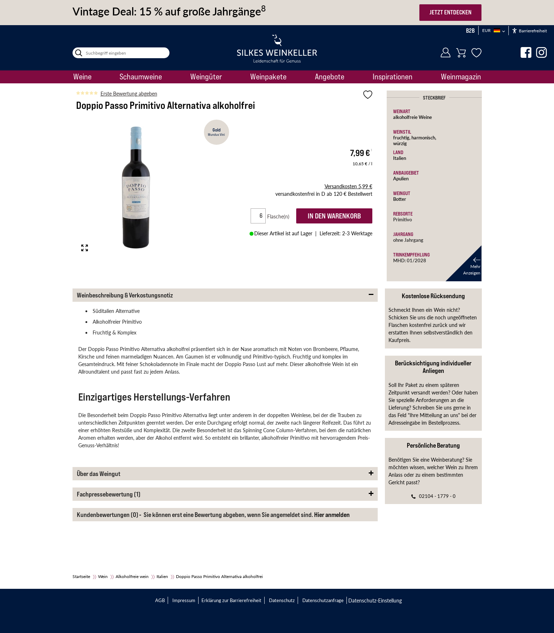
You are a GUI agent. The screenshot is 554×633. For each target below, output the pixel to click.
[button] (463, 263)
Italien (399, 157)
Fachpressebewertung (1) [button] (108, 494)
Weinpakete (268, 76)
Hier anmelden (332, 514)
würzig (400, 143)
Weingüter (206, 76)
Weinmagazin (461, 76)
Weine (82, 76)
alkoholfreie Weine (412, 117)
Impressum (183, 600)
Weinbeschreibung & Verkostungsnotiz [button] (125, 295)
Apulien (401, 178)
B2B (470, 30)
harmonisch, (423, 137)
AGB (160, 600)
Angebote (329, 76)
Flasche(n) (281, 216)
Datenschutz (282, 600)
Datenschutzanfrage (323, 600)
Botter (399, 198)
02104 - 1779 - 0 (437, 496)
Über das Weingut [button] (98, 473)
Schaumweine (141, 76)
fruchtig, (402, 137)
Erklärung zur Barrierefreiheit (231, 600)
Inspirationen (393, 76)
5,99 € (348, 186)
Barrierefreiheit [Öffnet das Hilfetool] (529, 31)
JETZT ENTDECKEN (450, 12)
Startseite (81, 576)
